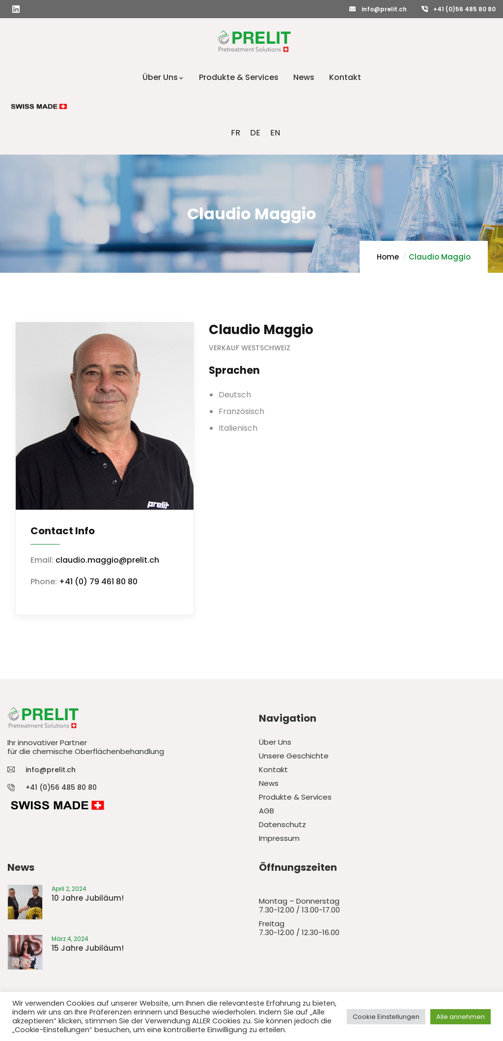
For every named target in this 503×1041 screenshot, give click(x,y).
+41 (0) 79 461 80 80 (98, 581)
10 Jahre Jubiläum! (88, 898)
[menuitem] (235, 133)
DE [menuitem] (255, 132)
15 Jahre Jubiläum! (88, 948)
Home (388, 257)
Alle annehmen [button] (460, 1016)
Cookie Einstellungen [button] (386, 1016)
